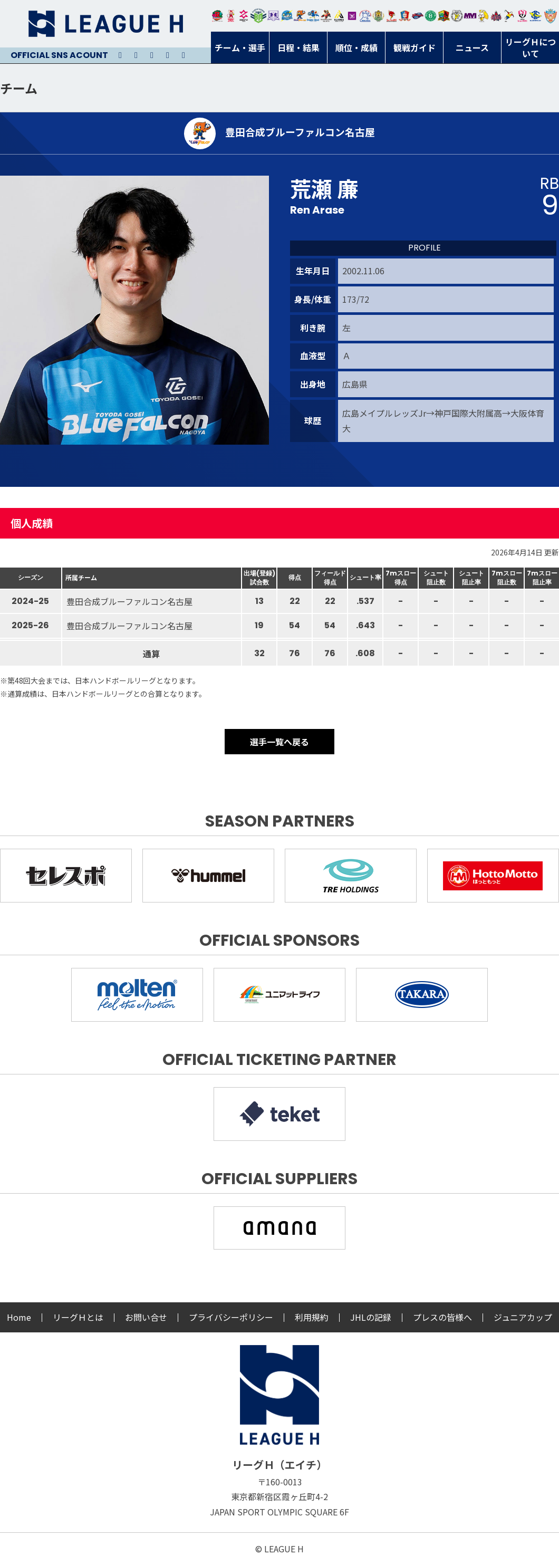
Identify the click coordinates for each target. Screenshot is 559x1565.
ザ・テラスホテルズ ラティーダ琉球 (550, 15)
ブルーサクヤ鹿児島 (535, 15)
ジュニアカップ (523, 1317)
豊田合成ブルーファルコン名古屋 (299, 15)
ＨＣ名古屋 (457, 15)
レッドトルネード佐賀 (391, 15)
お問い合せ (146, 1317)
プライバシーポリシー (231, 1317)
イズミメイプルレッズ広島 (496, 15)
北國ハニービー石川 (430, 15)
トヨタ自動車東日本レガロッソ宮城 (217, 15)
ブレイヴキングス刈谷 (326, 15)
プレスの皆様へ (442, 1317)
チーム (18, 88)
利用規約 (312, 1317)
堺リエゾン (352, 15)
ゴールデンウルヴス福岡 (378, 15)
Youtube (152, 55)
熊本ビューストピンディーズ (522, 15)
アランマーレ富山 (418, 15)
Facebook (168, 55)
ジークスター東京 (243, 15)
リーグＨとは (78, 1317)
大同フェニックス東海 (313, 15)
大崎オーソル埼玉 (230, 15)
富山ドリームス (273, 15)
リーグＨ (105, 24)
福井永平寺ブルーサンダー (286, 15)
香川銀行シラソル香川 (509, 15)
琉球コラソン (404, 15)
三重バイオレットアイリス (470, 15)
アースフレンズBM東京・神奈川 (258, 15)
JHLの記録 (370, 1317)
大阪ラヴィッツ (483, 15)
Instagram (136, 55)
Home (19, 1317)
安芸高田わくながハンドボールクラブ (365, 15)
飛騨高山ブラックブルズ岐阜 (443, 15)
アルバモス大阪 (339, 15)
